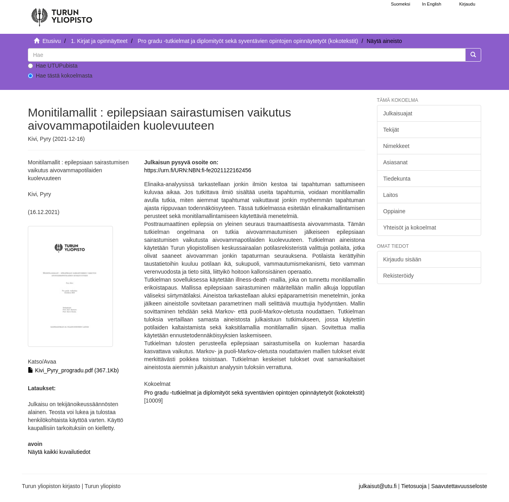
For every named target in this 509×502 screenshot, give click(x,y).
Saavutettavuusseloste (459, 486)
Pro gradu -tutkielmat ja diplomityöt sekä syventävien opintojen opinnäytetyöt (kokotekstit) (248, 41)
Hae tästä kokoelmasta (60, 75)
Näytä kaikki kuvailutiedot (59, 452)
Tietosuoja (414, 486)
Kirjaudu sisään (402, 259)
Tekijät (391, 129)
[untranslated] (247, 55)
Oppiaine (394, 211)
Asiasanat (395, 162)
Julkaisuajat (397, 113)
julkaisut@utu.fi (377, 486)
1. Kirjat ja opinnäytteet (99, 41)
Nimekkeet (396, 146)
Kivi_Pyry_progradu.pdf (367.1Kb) (73, 370)
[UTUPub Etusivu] (61, 14)
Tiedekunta (397, 178)
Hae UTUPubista (53, 65)
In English (431, 4)
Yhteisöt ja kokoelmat (409, 227)
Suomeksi (400, 4)
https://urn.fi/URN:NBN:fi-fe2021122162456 (197, 170)
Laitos (390, 195)
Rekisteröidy (398, 275)
